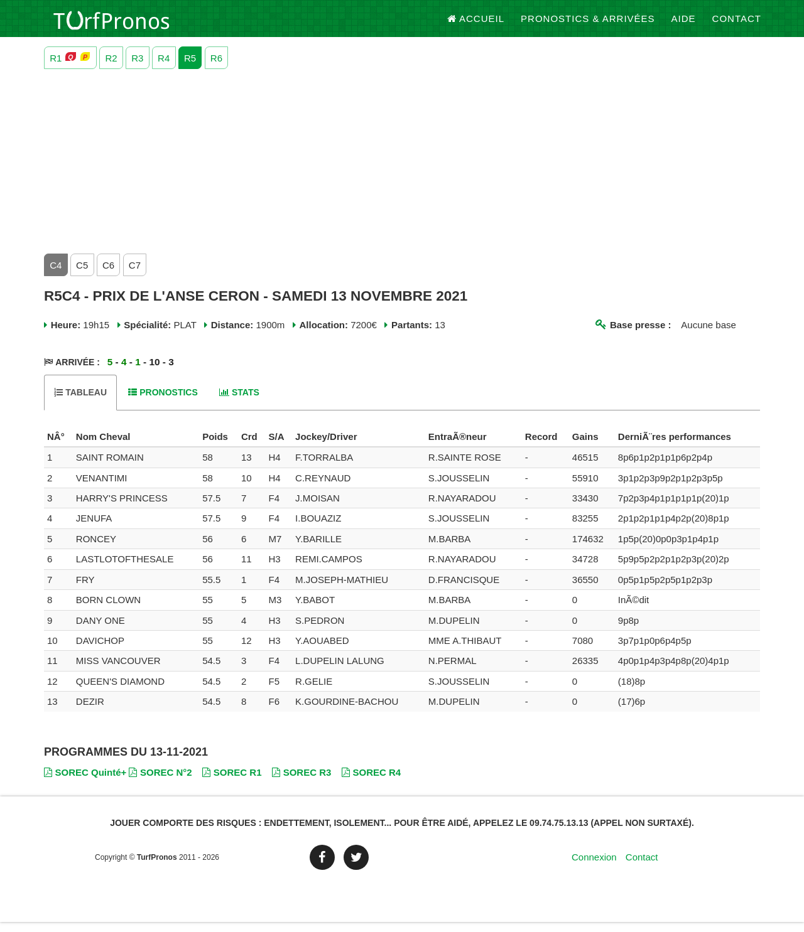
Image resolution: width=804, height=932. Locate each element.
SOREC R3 (301, 783)
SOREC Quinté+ (85, 783)
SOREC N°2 (160, 783)
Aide (683, 24)
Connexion (594, 867)
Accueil (476, 24)
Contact (736, 24)
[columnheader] (58, 447)
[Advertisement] (402, 169)
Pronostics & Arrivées (588, 24)
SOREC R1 (231, 783)
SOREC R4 (371, 783)
